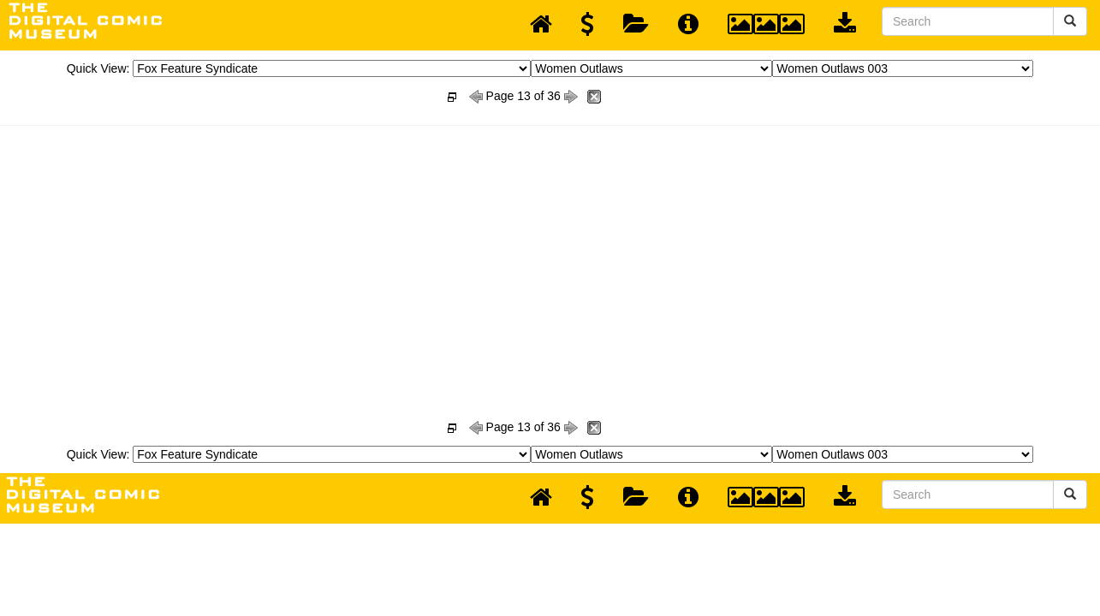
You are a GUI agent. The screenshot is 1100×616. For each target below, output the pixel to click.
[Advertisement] (550, 253)
